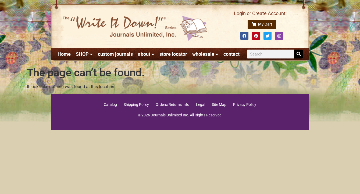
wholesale (205, 54)
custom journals (115, 54)
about (146, 54)
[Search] (298, 54)
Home (64, 54)
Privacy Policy (244, 104)
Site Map (219, 104)
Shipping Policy (136, 104)
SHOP (84, 54)
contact (231, 54)
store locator (173, 54)
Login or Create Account (260, 13)
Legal (200, 104)
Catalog (110, 104)
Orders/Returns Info (172, 104)
